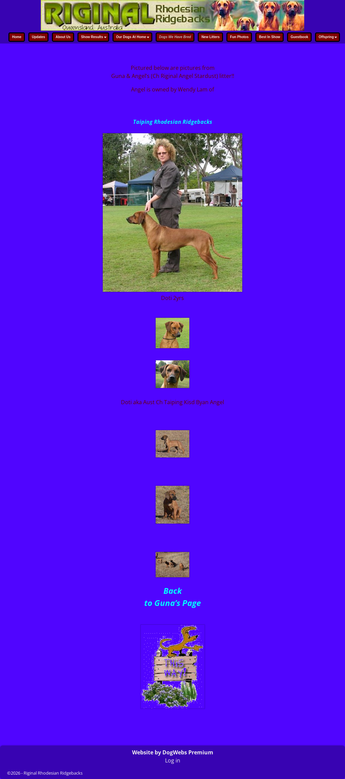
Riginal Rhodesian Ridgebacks (53, 773)
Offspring (329, 37)
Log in (172, 760)
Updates (38, 37)
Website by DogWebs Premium (172, 752)
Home (17, 37)
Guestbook (299, 37)
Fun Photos (239, 37)
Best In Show (269, 37)
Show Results (94, 37)
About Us (63, 37)
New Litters (210, 37)
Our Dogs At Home (133, 37)
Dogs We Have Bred (175, 37)
